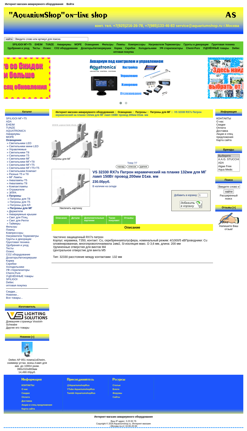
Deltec (236, 48)
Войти (70, 4)
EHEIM (38, 44)
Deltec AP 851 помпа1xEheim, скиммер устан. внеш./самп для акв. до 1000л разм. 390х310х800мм (27, 363)
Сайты (116, 397)
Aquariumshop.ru (122, 423)
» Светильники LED (18, 143)
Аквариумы (64, 44)
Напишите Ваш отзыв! (229, 226)
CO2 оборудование (66, 48)
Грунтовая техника (223, 44)
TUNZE (50, 44)
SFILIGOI (12, 279)
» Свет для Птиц (16, 217)
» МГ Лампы (14, 177)
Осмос (47, 48)
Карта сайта (223, 140)
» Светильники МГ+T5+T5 (22, 167)
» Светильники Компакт (21, 171)
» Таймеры (13, 223)
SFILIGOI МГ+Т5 (21, 44)
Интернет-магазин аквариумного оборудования (34, 4)
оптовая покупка (123, 51)
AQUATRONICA (16, 130)
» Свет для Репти (17, 220)
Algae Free (229, 166)
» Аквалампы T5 (16, 180)
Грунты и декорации (196, 44)
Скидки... (11, 291)
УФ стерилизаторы (171, 48)
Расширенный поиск (229, 197)
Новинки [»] (27, 336)
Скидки (220, 124)
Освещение (125, 112)
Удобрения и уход (18, 48)
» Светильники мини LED (22, 146)
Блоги (115, 389)
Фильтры (107, 44)
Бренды (228, 149)
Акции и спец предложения (224, 135)
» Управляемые (16, 149)
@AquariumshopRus (78, 385)
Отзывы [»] (228, 207)
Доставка (222, 130)
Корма (118, 48)
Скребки (130, 48)
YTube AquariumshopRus (81, 389)
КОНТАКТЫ (223, 118)
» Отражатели (15, 189)
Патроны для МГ (160, 112)
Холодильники (147, 48)
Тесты (36, 48)
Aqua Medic (229, 169)
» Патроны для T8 (18, 198)
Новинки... (12, 294)
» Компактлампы (17, 186)
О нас (220, 121)
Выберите (229, 156)
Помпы (121, 44)
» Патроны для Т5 (18, 201)
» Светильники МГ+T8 (20, 161)
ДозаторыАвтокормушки (96, 48)
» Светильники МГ (18, 158)
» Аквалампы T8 (16, 183)
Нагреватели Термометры (164, 44)
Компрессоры (136, 44)
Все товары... (14, 297)
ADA (9, 121)
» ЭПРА (11, 192)
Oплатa (221, 127)
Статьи (116, 385)
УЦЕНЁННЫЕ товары (216, 48)
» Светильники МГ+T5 (20, 164)
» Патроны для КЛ (18, 205)
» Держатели (14, 211)
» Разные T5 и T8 (17, 174)
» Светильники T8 (17, 152)
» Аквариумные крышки (21, 214)
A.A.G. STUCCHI (229, 159)
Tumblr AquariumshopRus (81, 393)
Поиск (229, 179)
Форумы (117, 393)
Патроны (140, 112)
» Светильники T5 (17, 155)
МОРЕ (78, 44)
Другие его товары (17, 327)
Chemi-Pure (193, 48)
